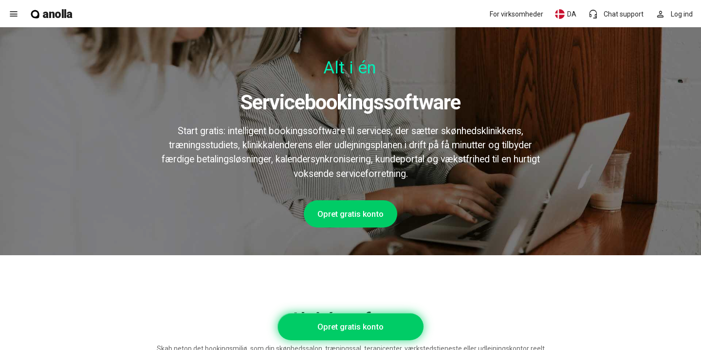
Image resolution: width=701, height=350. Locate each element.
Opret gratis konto (350, 214)
